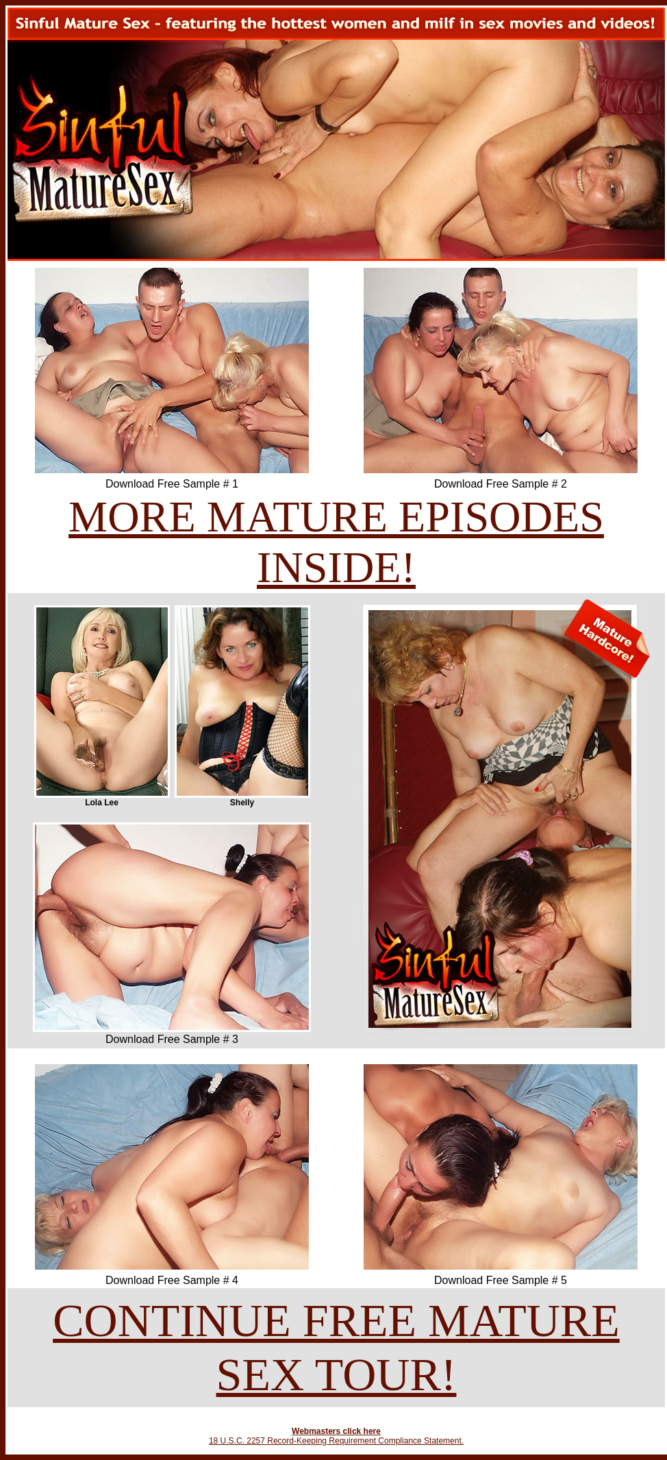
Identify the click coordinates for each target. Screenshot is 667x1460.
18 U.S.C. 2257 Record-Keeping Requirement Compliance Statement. (336, 1441)
